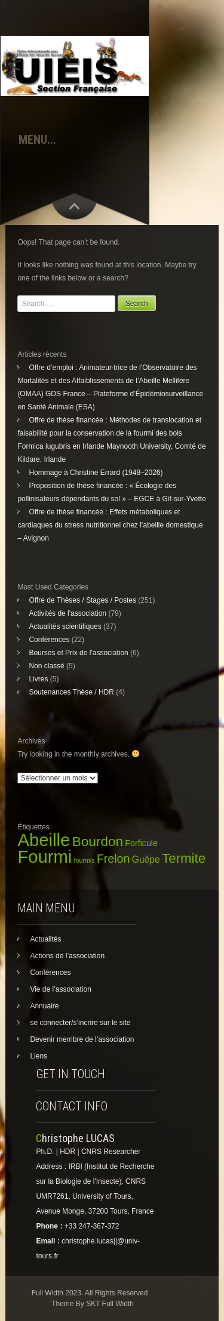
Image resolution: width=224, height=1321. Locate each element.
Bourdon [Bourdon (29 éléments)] (97, 841)
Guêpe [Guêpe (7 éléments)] (146, 859)
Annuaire (44, 1006)
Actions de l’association (67, 956)
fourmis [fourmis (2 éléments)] (84, 860)
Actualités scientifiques (65, 626)
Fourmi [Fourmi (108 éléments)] (44, 856)
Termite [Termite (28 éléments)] (183, 858)
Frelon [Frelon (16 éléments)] (113, 858)
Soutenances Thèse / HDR (71, 692)
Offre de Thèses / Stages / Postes (82, 600)
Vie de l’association (60, 989)
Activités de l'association (67, 613)
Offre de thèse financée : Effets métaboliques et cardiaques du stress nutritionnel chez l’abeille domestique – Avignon (109, 525)
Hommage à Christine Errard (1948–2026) (95, 472)
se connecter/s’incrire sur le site (80, 1022)
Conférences (49, 639)
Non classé (46, 666)
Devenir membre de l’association (82, 1039)
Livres (38, 679)
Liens (38, 1056)
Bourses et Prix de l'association (78, 653)
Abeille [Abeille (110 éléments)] (43, 840)
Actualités (45, 939)
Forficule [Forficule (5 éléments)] (141, 843)
